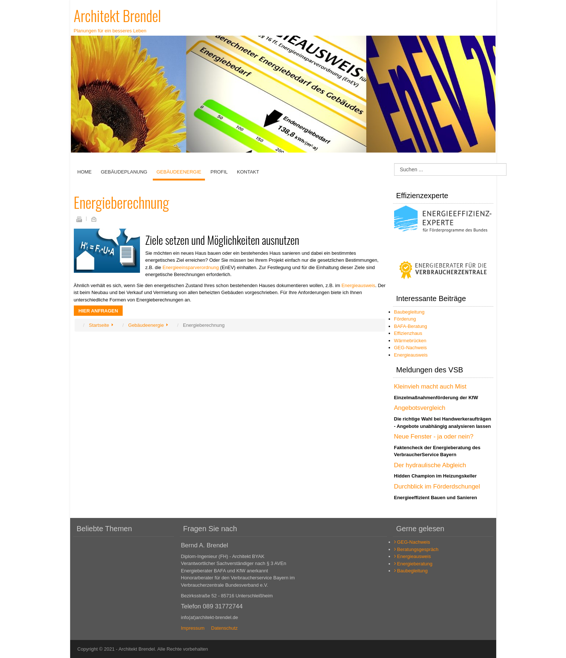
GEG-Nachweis (410, 347)
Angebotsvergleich (420, 407)
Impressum (193, 628)
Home (84, 172)
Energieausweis (358, 285)
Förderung (405, 319)
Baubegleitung (409, 312)
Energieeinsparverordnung (190, 267)
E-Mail (94, 219)
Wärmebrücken (410, 340)
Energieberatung (413, 563)
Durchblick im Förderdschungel (437, 486)
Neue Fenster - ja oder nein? (433, 436)
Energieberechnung (121, 202)
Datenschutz (224, 628)
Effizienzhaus (408, 333)
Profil (219, 172)
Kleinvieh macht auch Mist (430, 386)
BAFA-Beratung (410, 326)
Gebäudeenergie (178, 172)
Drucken (79, 219)
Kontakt (248, 172)
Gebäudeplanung (124, 172)
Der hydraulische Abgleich (430, 465)
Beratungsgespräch (416, 549)
